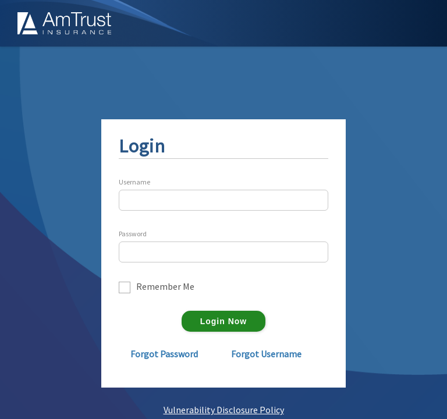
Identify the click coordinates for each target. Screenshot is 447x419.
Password (133, 233)
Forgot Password (164, 353)
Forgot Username (266, 353)
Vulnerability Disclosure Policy (224, 409)
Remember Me (165, 287)
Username (134, 182)
